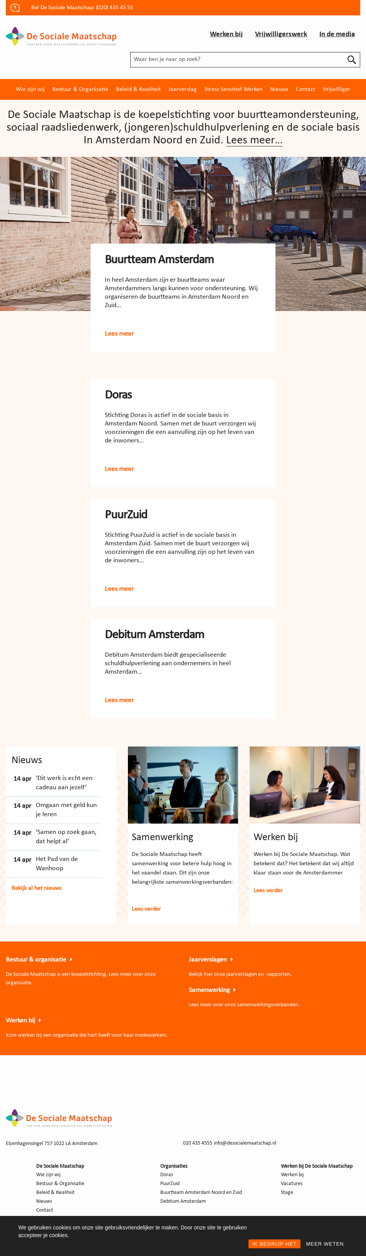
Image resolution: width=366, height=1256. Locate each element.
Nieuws (279, 89)
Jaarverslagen (208, 959)
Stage (287, 1192)
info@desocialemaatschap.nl (245, 1143)
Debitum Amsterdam (154, 635)
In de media (337, 34)
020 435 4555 (197, 1143)
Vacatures (291, 1184)
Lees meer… (254, 140)
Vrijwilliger (337, 89)
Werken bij (226, 34)
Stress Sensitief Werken (233, 89)
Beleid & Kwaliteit (138, 89)
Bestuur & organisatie (36, 959)
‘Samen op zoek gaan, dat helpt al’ (66, 837)
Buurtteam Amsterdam (159, 260)
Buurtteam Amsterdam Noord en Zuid (201, 1192)
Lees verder (146, 909)
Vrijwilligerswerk (281, 34)
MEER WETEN (325, 1244)
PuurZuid (126, 515)
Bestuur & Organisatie (80, 89)
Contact (305, 89)
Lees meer (119, 334)
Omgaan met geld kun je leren (66, 810)
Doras (118, 395)
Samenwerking (162, 837)
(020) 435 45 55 (114, 8)
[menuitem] (30, 89)
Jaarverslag (182, 89)
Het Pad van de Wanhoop (57, 864)
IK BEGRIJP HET (274, 1244)
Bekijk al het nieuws (36, 888)
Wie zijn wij (30, 89)
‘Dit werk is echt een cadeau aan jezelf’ (64, 783)
